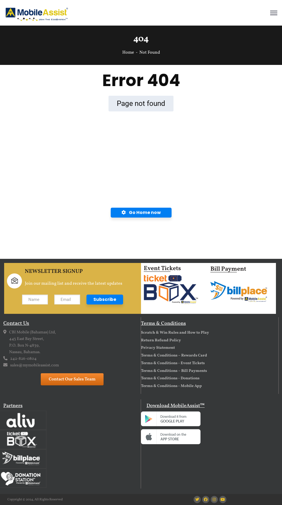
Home (128, 53)
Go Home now (141, 212)
